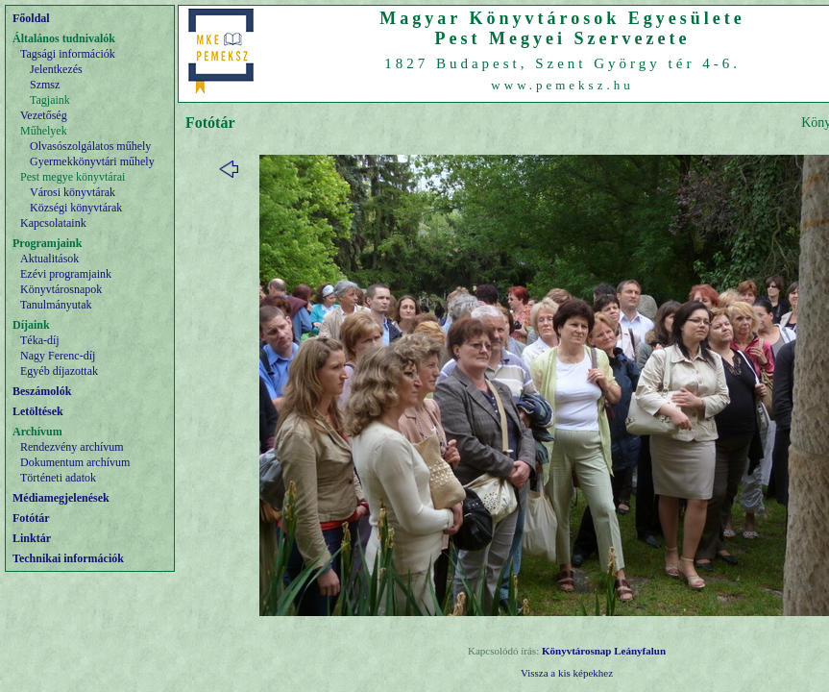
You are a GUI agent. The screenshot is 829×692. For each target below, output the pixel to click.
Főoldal (31, 18)
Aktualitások (49, 258)
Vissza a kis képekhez (567, 673)
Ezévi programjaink (65, 274)
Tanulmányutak (55, 304)
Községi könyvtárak (76, 207)
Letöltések (37, 411)
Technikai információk (68, 558)
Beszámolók (41, 391)
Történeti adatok (58, 477)
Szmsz (45, 84)
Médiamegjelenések (61, 498)
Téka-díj (40, 340)
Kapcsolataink (53, 223)
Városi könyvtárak (72, 192)
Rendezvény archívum (72, 447)
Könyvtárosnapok (61, 289)
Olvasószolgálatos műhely (90, 146)
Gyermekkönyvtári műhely (92, 161)
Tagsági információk (67, 54)
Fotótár (31, 518)
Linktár (31, 538)
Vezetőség (43, 115)
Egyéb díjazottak (59, 371)
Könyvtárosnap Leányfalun (604, 650)
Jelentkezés (56, 69)
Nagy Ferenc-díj (57, 355)
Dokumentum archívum (75, 462)
